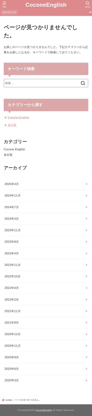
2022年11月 (13, 264)
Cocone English (18, 117)
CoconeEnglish (46, 5)
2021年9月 (12, 322)
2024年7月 (12, 207)
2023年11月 (13, 230)
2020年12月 (13, 334)
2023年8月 (12, 241)
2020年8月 (12, 368)
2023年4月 (12, 253)
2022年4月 (12, 287)
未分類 (12, 125)
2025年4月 (12, 184)
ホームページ (9, 12)
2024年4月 (12, 218)
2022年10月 (13, 276)
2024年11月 (13, 195)
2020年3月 (12, 380)
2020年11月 (13, 345)
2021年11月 (13, 311)
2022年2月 (12, 299)
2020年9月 (12, 357)
